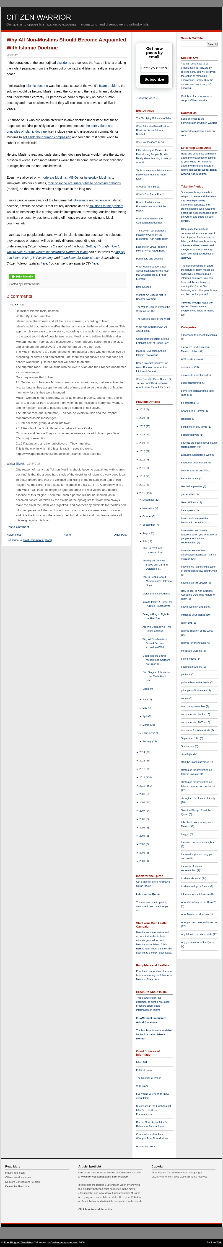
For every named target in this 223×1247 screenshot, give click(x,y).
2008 (142, 802)
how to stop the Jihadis (194, 582)
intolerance (80, 200)
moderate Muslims (54, 177)
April (145, 716)
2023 (142, 426)
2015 (142, 493)
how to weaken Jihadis (194, 606)
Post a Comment (18, 527)
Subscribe (154, 79)
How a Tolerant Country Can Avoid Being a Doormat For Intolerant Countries (152, 367)
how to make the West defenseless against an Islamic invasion (198, 554)
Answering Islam (145, 1146)
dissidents (64, 62)
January (147, 741)
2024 (142, 418)
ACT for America (190, 359)
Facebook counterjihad (194, 462)
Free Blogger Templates (18, 1242)
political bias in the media (195, 682)
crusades (186, 418)
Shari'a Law (188, 746)
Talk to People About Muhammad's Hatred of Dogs (157, 581)
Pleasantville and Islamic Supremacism (104, 1176)
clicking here (188, 71)
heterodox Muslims (97, 177)
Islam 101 (141, 1062)
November (149, 508)
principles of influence (193, 690)
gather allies (188, 494)
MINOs (74, 177)
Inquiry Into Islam (15, 1172)
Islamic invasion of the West (197, 630)
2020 (142, 451)
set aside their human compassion (47, 137)
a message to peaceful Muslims (199, 335)
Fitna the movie (190, 478)
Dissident (148, 688)
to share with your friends (195, 886)
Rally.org (203, 67)
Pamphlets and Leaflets (149, 258)
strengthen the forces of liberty (198, 798)
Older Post (120, 534)
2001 (142, 861)
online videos (189, 658)
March (146, 724)
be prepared (188, 402)
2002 (142, 852)
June (146, 699)
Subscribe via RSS (147, 98)
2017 (142, 476)
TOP (219, 1242)
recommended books (193, 714)
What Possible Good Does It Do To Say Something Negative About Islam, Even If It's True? (154, 383)
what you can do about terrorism (199, 922)
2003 (142, 844)
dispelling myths (190, 434)
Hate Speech (143, 286)
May (145, 708)
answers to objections (193, 375)
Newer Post (14, 534)
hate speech (188, 510)
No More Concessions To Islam (23, 1181)
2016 (142, 484)
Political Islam (144, 1070)
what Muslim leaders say (195, 914)
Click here (153, 979)
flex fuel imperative (192, 486)
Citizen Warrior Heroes (18, 1177)
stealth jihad (188, 754)
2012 (142, 769)
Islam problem (109, 85)
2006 (142, 819)
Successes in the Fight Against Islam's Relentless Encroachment (153, 1110)
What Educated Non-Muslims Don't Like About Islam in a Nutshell (152, 130)
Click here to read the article (95, 1209)
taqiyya (186, 257)
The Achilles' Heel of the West (153, 318)
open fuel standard (192, 666)
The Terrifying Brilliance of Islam (154, 118)
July (145, 541)
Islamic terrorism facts (194, 642)
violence (101, 200)
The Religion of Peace (148, 1078)
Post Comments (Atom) (37, 540)
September (149, 524)
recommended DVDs (193, 722)
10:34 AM (33, 463)
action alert (187, 367)
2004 (142, 835)
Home (67, 534)
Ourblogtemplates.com (64, 1242)
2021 (142, 443)
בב (17, 305)
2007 (142, 810)
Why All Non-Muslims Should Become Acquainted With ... (155, 643)
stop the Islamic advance (195, 762)
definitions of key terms (194, 426)
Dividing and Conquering (157, 593)
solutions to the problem (106, 206)
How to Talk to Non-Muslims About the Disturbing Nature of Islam (198, 594)
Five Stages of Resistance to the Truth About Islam (157, 676)
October (147, 516)
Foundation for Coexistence (80, 258)
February (148, 733)
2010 (142, 785)
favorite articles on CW (194, 470)
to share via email (191, 878)
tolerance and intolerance (195, 894)
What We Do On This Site (150, 142)
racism (185, 698)
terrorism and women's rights (197, 842)
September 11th (190, 738)
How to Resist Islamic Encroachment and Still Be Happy (151, 206)
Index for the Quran (148, 894)
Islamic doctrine (37, 85)
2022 (142, 434)
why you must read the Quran (198, 942)
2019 (142, 459)
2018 (142, 468)
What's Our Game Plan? (150, 194)
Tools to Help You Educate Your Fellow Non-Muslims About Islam (154, 174)
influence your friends (193, 614)
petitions (186, 674)
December (149, 499)
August (147, 533)
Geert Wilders (189, 502)
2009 (142, 794)
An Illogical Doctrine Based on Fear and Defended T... (155, 564)
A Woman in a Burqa (147, 186)
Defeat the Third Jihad (17, 1186)
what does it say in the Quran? (198, 902)
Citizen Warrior (38, 17)
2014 (142, 752)
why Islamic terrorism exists (197, 934)
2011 (142, 777)
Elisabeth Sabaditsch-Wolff (196, 454)
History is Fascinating (37, 258)
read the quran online (193, 706)
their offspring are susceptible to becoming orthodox (84, 183)
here (44, 263)
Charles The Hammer (193, 410)
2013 (142, 760)
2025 (142, 409)
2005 (142, 827)
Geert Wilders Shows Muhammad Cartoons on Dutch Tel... (157, 659)
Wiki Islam (142, 1086)
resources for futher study (196, 730)
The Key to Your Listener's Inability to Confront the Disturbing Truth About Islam (152, 234)
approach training (191, 382)
